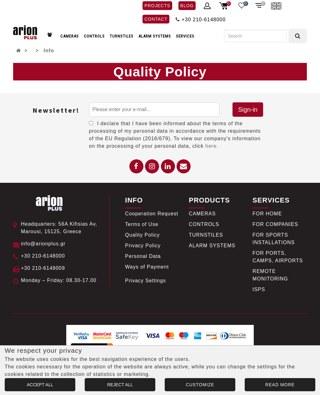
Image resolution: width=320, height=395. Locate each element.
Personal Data (143, 256)
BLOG (187, 5)
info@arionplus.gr (43, 243)
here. (211, 146)
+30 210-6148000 (204, 19)
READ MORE (280, 384)
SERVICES (185, 36)
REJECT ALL (120, 384)
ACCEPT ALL (40, 384)
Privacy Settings (145, 280)
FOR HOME (267, 213)
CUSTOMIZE (200, 384)
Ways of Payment (147, 266)
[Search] (255, 36)
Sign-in (248, 109)
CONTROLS (94, 36)
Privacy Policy (143, 245)
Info (49, 50)
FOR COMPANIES (275, 224)
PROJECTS (157, 5)
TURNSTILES (121, 36)
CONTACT (156, 19)
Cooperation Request (151, 213)
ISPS (258, 289)
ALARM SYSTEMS (154, 36)
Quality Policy (142, 235)
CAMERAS (69, 36)
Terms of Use (141, 224)
